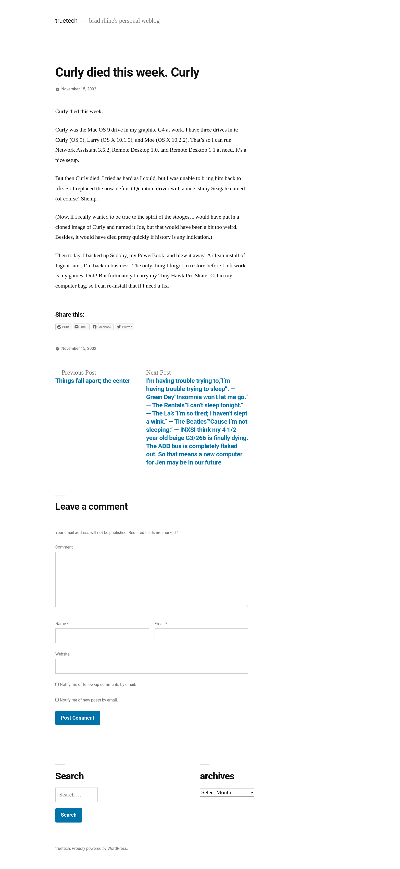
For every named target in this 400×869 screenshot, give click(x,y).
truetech (66, 20)
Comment (64, 547)
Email (161, 623)
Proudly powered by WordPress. (100, 848)
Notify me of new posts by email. (89, 700)
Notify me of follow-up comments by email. (98, 684)
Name (62, 623)
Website (62, 654)
